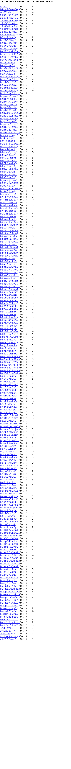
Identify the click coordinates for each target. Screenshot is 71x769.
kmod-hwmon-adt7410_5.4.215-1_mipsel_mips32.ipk (9, 233)
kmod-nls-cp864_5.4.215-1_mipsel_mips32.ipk (8, 492)
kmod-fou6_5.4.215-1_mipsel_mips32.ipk (7, 184)
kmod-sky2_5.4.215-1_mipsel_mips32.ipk (7, 576)
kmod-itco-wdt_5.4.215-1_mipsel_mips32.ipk (8, 373)
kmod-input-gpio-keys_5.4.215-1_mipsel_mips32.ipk (9, 304)
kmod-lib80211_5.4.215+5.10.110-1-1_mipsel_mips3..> (10, 399)
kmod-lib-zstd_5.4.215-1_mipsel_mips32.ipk (8, 398)
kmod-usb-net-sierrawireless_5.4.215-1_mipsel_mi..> (10, 654)
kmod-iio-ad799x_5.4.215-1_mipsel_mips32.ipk (8, 273)
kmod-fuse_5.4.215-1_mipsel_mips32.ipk (7, 213)
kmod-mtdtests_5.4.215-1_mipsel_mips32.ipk (8, 450)
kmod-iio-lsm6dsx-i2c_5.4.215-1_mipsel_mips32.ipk (9, 290)
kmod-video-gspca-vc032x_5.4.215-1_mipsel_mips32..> (10, 728)
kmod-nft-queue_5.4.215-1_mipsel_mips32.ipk (8, 482)
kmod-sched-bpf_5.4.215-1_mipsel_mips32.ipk (8, 554)
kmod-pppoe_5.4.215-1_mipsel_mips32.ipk (7, 536)
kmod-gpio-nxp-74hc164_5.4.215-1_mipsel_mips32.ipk (9, 219)
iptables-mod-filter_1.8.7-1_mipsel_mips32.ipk (9, 25)
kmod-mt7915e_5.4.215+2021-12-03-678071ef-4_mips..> (10, 444)
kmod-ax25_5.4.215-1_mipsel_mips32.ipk (7, 79)
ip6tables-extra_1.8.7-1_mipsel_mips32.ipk (8, 18)
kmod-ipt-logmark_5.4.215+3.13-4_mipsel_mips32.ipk (9, 346)
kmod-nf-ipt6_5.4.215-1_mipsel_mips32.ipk (8, 463)
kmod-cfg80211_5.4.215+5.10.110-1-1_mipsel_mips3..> (10, 112)
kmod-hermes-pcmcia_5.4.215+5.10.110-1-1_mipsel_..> (10, 224)
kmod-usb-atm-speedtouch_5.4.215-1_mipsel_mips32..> (10, 624)
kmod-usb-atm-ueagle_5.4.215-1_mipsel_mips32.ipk (9, 625)
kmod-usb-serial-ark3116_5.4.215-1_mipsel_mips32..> (10, 660)
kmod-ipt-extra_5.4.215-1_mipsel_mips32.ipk (8, 333)
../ (1, 4)
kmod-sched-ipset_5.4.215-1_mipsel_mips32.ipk (8, 559)
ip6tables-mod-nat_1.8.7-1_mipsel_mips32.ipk (8, 19)
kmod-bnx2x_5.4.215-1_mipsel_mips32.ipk (7, 88)
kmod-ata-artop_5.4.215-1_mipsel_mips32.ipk (8, 53)
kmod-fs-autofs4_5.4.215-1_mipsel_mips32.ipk (8, 187)
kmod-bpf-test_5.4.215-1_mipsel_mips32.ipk (8, 90)
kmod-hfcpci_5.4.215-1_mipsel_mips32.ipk (7, 228)
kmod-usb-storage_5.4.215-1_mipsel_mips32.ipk (8, 685)
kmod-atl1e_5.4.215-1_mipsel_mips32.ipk (7, 75)
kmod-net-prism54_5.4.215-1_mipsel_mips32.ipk (8, 455)
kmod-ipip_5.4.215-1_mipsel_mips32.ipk (7, 314)
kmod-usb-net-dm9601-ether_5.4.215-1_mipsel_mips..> (10, 642)
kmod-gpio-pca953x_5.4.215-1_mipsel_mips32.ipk (9, 220)
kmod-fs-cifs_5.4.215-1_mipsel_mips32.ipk (8, 189)
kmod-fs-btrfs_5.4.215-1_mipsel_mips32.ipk (8, 188)
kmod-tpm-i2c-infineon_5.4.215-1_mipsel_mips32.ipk (9, 616)
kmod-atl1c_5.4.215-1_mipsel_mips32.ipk (7, 74)
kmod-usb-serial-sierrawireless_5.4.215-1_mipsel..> (10, 676)
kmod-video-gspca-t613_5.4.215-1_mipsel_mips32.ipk (9, 726)
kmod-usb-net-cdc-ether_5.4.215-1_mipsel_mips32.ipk (10, 639)
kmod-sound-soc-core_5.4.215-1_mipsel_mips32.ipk (9, 597)
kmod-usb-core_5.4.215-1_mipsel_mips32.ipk (8, 629)
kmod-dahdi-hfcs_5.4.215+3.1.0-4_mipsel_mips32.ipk (9, 160)
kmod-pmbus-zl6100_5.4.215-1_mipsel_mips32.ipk (9, 532)
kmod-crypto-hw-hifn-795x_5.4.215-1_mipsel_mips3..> (10, 134)
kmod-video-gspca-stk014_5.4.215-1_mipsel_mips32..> (10, 724)
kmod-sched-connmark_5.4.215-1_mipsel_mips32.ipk (9, 556)
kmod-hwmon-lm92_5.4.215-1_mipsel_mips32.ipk (8, 245)
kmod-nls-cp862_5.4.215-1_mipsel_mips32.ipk (8, 491)
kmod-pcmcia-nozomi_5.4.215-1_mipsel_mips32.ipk (9, 519)
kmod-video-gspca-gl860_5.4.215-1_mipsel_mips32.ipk (10, 703)
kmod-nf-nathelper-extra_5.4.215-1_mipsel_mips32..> (10, 469)
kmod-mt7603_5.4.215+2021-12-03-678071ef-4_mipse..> (10, 428)
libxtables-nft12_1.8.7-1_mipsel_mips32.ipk (8, 758)
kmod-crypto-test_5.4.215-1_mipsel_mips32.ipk (8, 153)
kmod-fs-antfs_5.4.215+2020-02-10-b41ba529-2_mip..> (10, 186)
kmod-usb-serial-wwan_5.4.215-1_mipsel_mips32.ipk (9, 679)
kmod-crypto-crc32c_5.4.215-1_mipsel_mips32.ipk (9, 121)
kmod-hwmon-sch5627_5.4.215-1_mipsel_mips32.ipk (9, 250)
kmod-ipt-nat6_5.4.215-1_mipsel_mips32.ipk (8, 350)
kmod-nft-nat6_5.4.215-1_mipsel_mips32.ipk (8, 479)
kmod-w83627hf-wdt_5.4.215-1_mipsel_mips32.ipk (9, 743)
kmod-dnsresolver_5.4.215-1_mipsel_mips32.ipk (8, 167)
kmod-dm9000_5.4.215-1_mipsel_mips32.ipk (7, 164)
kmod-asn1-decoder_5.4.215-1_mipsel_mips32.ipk (9, 51)
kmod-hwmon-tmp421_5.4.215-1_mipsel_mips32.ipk (9, 253)
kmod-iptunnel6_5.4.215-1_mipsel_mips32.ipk (8, 368)
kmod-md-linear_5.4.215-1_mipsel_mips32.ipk (8, 408)
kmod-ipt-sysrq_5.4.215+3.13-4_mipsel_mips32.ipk (9, 362)
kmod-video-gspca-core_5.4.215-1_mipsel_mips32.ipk (9, 701)
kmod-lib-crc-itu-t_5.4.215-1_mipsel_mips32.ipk (9, 388)
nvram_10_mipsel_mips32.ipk (5, 762)
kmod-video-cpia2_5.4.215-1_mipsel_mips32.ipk (8, 699)
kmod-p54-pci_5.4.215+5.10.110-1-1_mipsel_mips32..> (10, 516)
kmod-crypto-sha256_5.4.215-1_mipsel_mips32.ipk (9, 152)
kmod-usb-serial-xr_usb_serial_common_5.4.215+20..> (10, 680)
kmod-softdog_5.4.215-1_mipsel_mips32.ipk (8, 579)
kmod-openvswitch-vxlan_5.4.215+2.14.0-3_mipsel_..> (10, 512)
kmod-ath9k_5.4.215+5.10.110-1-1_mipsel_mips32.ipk (9, 71)
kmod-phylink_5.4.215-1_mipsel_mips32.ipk (8, 529)
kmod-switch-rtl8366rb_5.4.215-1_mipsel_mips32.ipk (9, 609)
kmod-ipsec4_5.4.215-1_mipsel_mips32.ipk (7, 316)
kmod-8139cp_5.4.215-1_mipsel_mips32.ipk (7, 43)
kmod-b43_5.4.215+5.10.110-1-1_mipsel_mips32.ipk (9, 80)
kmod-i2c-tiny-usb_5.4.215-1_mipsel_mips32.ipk (9, 266)
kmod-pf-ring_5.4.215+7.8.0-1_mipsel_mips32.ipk (9, 525)
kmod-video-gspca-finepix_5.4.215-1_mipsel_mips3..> (10, 702)
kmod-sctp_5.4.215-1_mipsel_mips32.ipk (7, 565)
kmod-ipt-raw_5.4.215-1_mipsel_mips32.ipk (8, 359)
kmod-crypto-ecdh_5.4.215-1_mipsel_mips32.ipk (8, 126)
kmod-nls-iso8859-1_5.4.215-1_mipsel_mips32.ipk (9, 498)
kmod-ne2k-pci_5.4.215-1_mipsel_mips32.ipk (8, 454)
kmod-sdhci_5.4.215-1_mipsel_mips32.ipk (7, 566)
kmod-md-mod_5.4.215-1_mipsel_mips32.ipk (7, 409)
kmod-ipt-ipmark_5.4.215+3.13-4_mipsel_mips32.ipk (9, 338)
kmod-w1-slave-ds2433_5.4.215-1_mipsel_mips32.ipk (9, 739)
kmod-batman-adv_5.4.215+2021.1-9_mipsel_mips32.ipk (10, 83)
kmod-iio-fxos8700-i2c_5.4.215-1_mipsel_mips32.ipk (9, 285)
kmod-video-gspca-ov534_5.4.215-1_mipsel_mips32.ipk (10, 710)
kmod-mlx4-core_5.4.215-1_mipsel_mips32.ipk (8, 418)
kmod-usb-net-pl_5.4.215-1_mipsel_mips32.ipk (8, 649)
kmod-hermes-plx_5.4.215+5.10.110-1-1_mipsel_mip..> (10, 225)
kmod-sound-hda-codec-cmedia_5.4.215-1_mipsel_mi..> (10, 587)
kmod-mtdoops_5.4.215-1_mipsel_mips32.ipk (8, 449)
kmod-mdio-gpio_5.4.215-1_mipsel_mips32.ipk (8, 414)
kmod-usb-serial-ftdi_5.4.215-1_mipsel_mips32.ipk (9, 666)
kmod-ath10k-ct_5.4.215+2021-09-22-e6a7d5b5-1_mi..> (10, 62)
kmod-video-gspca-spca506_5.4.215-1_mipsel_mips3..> (10, 719)
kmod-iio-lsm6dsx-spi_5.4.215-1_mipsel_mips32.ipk (9, 291)
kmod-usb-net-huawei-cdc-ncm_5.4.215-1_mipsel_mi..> (10, 644)
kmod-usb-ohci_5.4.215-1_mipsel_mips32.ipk (8, 658)
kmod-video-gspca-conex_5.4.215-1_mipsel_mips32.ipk (10, 700)
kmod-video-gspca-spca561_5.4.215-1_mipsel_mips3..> (10, 721)
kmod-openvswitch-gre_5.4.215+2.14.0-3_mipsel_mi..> (10, 508)
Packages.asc (2, 6)
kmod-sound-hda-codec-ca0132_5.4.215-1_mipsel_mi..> (10, 585)
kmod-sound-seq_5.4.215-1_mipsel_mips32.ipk (8, 595)
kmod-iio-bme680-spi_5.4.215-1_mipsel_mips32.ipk (9, 276)
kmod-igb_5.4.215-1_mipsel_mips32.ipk (7, 271)
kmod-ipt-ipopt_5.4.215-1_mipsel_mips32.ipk (8, 339)
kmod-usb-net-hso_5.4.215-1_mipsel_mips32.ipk (8, 643)
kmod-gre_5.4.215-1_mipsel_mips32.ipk (7, 222)
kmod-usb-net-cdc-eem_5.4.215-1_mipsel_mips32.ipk (9, 638)
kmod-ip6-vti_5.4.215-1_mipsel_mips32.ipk (8, 312)
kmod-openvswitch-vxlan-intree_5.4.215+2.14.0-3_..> (10, 511)
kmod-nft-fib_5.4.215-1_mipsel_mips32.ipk (8, 478)
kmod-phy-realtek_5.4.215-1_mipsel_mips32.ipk (8, 527)
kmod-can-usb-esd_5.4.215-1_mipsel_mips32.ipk (8, 106)
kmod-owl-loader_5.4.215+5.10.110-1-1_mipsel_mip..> (10, 514)
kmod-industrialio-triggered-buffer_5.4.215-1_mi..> (10, 299)
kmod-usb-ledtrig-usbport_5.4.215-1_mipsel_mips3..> (10, 634)
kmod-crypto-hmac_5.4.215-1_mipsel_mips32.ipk (8, 132)
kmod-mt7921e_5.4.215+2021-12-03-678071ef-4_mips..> (10, 446)
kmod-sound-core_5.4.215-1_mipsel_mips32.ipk (8, 580)
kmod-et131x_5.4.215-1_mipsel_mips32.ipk (7, 177)
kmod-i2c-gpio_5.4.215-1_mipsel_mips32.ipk (8, 259)
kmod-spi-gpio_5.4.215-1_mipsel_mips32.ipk (8, 602)
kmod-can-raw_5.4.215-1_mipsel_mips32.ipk (8, 102)
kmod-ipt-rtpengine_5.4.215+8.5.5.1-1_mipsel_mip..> (10, 361)
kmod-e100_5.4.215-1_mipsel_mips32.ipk (7, 169)
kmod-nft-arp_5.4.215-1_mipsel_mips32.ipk (8, 475)
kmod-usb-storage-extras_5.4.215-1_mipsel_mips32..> (10, 683)
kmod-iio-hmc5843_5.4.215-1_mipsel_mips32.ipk (8, 288)
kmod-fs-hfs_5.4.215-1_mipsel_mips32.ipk (7, 196)
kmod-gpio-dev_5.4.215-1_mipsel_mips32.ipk (8, 217)
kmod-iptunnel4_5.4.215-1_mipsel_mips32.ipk (8, 367)
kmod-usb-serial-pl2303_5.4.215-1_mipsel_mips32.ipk (10, 674)
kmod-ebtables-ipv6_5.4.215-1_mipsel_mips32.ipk (9, 171)
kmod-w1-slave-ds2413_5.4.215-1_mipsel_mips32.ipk (9, 737)
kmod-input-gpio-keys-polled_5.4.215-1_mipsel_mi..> (10, 303)
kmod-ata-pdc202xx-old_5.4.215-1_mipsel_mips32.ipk (9, 57)
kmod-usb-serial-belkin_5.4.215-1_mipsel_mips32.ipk (10, 661)
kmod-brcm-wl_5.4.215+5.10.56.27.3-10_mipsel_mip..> (10, 92)
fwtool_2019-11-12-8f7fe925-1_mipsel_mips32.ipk (9, 17)
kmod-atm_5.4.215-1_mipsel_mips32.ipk (7, 76)
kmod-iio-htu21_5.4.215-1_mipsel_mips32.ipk (8, 289)
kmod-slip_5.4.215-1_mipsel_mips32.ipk (7, 578)
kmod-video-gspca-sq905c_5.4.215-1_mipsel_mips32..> (10, 723)
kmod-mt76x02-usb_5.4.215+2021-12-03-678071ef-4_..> (10, 439)
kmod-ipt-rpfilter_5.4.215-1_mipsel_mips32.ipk (9, 360)
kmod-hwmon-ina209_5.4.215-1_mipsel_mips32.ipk (9, 238)
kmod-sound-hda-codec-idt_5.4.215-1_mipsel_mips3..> (10, 589)
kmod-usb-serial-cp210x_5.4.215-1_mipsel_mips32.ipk (10, 663)
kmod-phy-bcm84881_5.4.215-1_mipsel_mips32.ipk (9, 526)
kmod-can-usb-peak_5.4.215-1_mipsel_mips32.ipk (9, 107)
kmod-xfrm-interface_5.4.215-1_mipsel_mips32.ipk (9, 748)
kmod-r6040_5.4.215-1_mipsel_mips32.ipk (7, 543)
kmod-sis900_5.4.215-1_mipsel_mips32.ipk (7, 573)
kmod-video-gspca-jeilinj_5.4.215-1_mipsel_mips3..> (10, 704)
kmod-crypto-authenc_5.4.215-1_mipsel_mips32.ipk (9, 116)
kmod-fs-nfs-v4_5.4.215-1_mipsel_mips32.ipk (8, 205)
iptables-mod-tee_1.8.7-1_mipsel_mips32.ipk (8, 35)
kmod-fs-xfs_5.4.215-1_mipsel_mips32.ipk (7, 212)
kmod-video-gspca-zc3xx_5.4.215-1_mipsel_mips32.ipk (10, 729)
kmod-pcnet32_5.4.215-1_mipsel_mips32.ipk (8, 524)
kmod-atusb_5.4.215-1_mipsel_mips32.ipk (7, 78)
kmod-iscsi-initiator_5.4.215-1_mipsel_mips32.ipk (9, 370)
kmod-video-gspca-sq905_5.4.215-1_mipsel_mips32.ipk (10, 722)
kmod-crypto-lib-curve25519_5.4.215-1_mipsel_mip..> (10, 139)
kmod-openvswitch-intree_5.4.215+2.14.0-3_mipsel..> (10, 509)
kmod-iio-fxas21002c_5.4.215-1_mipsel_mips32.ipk (9, 284)
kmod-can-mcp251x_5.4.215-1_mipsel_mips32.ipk (8, 101)
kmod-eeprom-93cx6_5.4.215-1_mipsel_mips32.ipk (9, 175)
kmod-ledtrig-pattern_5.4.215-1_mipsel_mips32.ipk (9, 384)
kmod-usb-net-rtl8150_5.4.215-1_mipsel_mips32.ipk (9, 652)
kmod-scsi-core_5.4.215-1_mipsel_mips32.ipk (8, 563)
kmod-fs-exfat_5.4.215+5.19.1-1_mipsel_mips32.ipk (9, 191)
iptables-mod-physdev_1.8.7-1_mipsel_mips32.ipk (9, 33)
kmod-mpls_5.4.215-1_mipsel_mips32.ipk (7, 421)
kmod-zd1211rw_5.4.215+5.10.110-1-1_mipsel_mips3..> (10, 749)
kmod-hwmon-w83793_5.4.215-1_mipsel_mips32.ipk (9, 255)
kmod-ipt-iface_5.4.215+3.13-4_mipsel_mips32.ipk (9, 337)
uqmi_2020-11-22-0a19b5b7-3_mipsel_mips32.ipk (8, 765)
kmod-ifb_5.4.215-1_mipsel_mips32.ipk (7, 270)
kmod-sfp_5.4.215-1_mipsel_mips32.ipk (7, 571)
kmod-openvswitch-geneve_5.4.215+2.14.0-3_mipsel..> (10, 506)
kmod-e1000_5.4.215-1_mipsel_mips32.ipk (7, 168)
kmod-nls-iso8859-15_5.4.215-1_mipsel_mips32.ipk (9, 497)
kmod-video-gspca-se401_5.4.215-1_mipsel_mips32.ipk (10, 713)
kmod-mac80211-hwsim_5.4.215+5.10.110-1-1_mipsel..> (10, 403)
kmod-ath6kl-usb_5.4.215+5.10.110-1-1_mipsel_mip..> (10, 68)
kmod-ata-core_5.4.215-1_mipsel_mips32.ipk (8, 54)
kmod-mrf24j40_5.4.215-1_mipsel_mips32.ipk (8, 423)
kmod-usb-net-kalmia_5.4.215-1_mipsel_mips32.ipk (9, 646)
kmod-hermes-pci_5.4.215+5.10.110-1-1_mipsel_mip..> (10, 223)
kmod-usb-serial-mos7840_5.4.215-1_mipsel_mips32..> (10, 671)
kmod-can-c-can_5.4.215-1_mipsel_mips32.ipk (8, 99)
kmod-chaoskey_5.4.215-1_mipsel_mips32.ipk (8, 113)
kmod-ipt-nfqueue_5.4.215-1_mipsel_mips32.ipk (8, 353)
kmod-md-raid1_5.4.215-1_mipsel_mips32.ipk (8, 412)
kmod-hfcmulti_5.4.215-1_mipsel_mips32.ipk (8, 227)
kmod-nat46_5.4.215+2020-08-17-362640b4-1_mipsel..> (10, 451)
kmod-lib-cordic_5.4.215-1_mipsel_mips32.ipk (8, 386)
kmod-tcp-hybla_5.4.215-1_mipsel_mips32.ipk (8, 612)
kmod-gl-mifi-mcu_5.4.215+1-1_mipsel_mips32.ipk (9, 214)
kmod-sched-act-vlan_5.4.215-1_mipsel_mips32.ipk (9, 553)
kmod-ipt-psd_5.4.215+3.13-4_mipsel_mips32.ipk (9, 357)
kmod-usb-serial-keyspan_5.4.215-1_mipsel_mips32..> (10, 669)
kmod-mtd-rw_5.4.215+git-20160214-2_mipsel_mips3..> (10, 448)
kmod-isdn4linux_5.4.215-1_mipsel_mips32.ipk (8, 371)
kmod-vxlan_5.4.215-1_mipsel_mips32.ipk (7, 733)
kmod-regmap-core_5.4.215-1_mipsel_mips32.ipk (8, 546)
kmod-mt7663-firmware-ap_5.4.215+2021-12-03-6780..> (10, 432)
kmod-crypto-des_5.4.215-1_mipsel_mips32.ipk (8, 124)
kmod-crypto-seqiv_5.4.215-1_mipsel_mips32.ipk (9, 150)
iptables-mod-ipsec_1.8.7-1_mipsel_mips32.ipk (8, 29)
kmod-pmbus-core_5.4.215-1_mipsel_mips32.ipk (8, 531)
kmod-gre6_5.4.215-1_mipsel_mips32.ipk (7, 221)
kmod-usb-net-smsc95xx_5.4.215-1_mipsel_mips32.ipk (9, 655)
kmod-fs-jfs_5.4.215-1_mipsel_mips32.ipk (7, 198)
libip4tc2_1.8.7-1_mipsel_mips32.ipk (7, 754)
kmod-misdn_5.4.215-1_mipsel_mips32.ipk (7, 417)
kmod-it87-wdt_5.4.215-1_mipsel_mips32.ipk (8, 372)
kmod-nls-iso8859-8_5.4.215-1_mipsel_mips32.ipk (9, 501)
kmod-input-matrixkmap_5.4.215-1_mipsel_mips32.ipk (9, 305)
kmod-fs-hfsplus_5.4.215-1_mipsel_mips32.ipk (8, 197)
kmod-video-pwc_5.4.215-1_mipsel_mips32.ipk (8, 730)
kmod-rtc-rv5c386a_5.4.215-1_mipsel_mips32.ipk (9, 551)
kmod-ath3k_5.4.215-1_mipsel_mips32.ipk (7, 65)
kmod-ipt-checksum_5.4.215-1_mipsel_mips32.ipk (9, 320)
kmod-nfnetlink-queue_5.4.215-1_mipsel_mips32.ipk (9, 473)
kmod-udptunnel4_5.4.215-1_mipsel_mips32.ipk (8, 620)
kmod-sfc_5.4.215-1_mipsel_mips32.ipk (7, 570)
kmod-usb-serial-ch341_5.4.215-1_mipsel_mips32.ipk (9, 662)
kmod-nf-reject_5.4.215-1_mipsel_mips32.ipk (8, 472)
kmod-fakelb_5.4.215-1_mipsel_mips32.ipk (7, 179)
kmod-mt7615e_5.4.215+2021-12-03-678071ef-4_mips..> (10, 431)
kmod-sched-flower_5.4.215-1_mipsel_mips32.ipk (9, 558)
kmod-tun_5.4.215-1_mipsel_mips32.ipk (7, 619)
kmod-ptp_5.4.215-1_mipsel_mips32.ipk (7, 542)
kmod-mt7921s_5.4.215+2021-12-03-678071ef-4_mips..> (10, 447)
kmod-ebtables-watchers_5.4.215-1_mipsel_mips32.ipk (10, 172)
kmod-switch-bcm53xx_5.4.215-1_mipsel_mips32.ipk (9, 605)
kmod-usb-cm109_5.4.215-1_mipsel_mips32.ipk (8, 628)
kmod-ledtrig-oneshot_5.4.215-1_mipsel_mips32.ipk (9, 383)
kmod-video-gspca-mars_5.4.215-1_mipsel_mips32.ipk (9, 707)
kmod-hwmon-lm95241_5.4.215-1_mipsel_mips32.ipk (9, 246)
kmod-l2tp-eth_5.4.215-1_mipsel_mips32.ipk (8, 376)
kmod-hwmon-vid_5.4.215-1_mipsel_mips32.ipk (8, 254)
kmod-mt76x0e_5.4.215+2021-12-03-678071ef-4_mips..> (10, 440)
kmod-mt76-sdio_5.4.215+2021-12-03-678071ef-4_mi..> (10, 426)
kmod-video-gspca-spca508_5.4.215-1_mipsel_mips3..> (10, 720)
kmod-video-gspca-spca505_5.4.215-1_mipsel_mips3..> (10, 718)
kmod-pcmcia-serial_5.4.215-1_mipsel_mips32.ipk (9, 522)
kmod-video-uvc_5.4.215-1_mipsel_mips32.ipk (8, 731)
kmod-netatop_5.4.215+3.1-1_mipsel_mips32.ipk (8, 457)
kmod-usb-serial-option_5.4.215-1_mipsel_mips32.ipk (10, 672)
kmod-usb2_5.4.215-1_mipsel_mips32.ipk (7, 690)
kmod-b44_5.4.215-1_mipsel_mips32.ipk (7, 82)
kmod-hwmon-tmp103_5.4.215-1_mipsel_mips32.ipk (9, 252)
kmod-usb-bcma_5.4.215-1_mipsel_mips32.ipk (8, 627)
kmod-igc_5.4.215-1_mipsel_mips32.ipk (7, 272)
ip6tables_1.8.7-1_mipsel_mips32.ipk (7, 20)
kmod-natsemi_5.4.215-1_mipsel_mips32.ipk (8, 452)
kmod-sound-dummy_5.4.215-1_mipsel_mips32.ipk (8, 581)
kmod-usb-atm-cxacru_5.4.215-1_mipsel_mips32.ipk (9, 623)
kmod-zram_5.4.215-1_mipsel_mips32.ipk (7, 750)
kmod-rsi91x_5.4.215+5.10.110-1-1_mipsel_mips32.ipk (10, 550)
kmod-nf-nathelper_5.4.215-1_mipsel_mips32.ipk (9, 470)
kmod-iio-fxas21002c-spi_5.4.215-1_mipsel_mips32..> (10, 283)
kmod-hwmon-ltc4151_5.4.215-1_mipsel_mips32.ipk (9, 247)
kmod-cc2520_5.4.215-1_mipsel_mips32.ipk (7, 111)
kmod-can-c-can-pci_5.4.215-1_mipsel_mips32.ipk (9, 98)
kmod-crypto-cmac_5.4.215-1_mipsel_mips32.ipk (8, 119)
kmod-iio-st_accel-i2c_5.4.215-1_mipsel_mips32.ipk (9, 295)
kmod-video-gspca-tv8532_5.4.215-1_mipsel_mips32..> (10, 727)
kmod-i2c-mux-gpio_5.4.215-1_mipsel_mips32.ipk (9, 260)
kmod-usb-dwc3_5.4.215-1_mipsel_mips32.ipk (8, 631)
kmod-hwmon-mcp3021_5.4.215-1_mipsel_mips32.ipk (9, 248)
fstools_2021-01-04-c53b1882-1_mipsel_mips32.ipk (9, 16)
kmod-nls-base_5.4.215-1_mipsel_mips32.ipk (8, 485)
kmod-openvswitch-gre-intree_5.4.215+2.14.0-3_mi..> (10, 507)
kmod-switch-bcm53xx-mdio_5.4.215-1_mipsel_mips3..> (10, 604)
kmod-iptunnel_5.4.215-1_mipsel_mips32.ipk (8, 369)
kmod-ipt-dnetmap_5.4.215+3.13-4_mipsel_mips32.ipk (9, 332)
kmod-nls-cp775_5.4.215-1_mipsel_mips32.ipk (8, 488)
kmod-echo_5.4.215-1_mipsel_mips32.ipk (7, 174)
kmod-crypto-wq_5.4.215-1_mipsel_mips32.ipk (8, 155)
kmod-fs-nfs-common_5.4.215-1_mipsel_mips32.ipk (9, 203)
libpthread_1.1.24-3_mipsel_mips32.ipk (7, 755)
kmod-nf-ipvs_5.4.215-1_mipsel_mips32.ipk (8, 466)
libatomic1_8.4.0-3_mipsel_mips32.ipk (7, 751)
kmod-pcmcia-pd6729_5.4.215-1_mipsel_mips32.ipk (9, 520)
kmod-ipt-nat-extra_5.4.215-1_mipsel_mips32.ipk (9, 349)
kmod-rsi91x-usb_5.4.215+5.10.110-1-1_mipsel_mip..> (10, 549)
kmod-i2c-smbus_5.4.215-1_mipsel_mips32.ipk (8, 265)
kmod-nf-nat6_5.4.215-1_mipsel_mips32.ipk (8, 467)
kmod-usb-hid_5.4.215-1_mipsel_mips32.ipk (8, 633)
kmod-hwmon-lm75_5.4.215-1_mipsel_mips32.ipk (8, 242)
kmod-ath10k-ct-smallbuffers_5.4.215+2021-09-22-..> (10, 61)
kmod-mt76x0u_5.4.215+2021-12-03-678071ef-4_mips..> (10, 441)
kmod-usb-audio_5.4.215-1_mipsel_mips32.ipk (8, 626)
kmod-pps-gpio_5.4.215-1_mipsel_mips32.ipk (8, 539)
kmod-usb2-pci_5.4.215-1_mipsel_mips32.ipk (8, 689)
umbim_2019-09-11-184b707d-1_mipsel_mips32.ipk (9, 764)
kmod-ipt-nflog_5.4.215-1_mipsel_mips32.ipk (8, 352)
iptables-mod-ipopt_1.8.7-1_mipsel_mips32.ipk (8, 27)
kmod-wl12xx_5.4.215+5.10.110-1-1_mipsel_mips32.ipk (10, 746)
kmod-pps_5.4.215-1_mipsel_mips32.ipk (7, 541)
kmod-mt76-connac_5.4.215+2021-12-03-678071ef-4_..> (10, 424)
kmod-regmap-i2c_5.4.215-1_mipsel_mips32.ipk (8, 547)
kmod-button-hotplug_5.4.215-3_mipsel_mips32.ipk (9, 95)
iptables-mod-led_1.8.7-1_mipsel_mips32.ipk (8, 30)
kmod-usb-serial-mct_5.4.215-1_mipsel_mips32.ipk (9, 670)
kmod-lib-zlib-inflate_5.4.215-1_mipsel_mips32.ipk (9, 397)
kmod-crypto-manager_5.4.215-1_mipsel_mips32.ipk (9, 141)
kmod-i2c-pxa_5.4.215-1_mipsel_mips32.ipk (8, 264)
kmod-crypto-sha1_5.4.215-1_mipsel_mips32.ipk (8, 151)
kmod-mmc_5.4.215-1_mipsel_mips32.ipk (7, 420)
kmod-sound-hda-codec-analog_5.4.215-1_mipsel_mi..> (10, 583)
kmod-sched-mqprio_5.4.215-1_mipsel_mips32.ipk (9, 560)
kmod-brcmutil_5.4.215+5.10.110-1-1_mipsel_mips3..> (10, 93)
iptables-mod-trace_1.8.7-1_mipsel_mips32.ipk (8, 37)
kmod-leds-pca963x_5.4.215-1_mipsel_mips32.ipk (9, 380)
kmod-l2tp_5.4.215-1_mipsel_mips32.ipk (7, 378)
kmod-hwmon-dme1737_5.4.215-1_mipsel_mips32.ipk (9, 236)
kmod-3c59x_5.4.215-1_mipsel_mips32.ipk (7, 41)
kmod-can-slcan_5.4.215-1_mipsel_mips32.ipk (8, 103)
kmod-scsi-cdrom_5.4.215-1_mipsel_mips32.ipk (8, 562)
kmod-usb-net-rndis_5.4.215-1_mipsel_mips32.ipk (9, 651)
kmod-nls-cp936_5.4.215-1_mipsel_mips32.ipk (8, 495)
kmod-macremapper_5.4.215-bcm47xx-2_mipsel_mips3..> (10, 405)
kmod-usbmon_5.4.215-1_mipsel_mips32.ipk (7, 694)
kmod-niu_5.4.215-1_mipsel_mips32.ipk (7, 483)
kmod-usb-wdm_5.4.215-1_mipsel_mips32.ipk (8, 687)
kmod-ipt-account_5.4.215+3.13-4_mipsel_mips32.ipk (9, 319)
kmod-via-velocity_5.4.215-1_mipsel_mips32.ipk (9, 697)
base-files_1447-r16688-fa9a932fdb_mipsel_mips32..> (10, 9)
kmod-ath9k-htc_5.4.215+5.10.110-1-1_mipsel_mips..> (10, 70)
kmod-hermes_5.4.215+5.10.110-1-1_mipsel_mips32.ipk (10, 226)
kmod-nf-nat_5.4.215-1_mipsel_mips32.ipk (7, 468)
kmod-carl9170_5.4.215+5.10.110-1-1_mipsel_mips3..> (10, 110)
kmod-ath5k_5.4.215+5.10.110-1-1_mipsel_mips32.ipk (9, 66)
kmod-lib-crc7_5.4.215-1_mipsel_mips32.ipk (8, 390)
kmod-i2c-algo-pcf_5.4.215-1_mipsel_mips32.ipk (9, 258)
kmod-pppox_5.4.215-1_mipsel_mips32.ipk (7, 538)
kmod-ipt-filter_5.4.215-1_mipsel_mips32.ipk (8, 334)
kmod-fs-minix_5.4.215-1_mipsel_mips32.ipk (8, 200)
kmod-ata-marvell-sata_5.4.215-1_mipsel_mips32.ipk (9, 55)
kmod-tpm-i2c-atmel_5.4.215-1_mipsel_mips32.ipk (9, 615)
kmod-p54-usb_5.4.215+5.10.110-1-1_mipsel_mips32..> (10, 517)
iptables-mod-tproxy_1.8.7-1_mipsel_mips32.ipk (9, 36)
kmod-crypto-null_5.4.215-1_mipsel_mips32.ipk (8, 145)
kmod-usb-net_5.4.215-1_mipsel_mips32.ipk (8, 656)
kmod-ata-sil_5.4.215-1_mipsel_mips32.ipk (8, 60)
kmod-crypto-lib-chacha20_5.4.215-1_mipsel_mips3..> (10, 137)
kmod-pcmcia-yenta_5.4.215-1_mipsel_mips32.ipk (9, 523)
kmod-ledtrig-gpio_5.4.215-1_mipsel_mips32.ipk (9, 382)
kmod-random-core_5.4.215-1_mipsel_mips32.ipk (8, 545)
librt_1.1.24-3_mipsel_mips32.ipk (6, 756)
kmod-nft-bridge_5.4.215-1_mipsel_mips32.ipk (8, 476)
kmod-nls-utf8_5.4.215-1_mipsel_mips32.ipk (8, 503)
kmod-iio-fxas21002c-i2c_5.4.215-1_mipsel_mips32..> (10, 282)
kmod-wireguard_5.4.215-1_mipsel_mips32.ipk (8, 745)
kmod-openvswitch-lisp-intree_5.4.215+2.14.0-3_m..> (10, 510)
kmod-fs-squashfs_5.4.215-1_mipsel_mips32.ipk (8, 209)
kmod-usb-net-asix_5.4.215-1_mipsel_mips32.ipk (9, 637)
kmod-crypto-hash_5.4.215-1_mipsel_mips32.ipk (8, 131)
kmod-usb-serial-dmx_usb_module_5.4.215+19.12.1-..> (10, 664)
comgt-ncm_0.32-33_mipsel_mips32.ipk (7, 13)
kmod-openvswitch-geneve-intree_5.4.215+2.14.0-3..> (10, 505)
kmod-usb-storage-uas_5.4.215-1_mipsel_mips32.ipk (9, 684)
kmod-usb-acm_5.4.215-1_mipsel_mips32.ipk (8, 622)
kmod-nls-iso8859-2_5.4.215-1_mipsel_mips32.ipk (9, 499)
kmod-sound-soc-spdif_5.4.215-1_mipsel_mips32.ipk (9, 598)
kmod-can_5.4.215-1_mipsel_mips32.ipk (7, 109)
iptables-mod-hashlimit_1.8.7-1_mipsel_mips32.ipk (9, 26)
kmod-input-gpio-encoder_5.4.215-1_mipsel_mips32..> (10, 302)
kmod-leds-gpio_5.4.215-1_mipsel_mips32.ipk (8, 379)
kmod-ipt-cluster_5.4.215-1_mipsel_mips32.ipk (8, 321)
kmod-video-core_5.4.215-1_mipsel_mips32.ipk (8, 698)
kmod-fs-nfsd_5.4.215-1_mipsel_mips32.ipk (8, 206)
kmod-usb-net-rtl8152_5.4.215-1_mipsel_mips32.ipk (9, 653)
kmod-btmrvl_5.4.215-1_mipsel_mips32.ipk (7, 94)
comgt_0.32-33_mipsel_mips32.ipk (6, 14)
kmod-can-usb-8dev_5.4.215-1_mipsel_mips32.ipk (9, 104)
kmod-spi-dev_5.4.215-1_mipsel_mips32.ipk (8, 601)
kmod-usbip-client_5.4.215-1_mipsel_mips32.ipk (9, 692)
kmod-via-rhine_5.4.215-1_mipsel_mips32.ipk (8, 696)
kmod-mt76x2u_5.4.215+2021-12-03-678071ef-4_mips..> (10, 443)
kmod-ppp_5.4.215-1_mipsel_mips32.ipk (7, 534)
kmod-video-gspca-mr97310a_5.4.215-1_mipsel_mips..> (10, 708)
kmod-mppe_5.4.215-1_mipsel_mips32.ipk (7, 422)
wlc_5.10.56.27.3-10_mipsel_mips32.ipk (7, 767)
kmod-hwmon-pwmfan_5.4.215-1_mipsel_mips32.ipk (9, 249)
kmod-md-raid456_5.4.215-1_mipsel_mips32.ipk (8, 413)
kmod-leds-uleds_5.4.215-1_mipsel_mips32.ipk (8, 381)
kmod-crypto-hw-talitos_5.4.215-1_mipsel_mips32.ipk (10, 136)
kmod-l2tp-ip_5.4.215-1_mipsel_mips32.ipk (8, 377)
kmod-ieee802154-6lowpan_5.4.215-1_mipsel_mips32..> (10, 268)
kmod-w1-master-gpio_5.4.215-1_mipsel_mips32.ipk (9, 736)
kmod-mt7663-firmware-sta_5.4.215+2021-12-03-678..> (10, 433)
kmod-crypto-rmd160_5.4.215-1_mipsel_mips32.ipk (9, 148)
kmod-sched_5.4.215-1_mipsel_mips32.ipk (7, 561)
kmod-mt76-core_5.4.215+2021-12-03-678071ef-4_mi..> (10, 425)
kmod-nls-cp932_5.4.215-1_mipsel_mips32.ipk (8, 494)
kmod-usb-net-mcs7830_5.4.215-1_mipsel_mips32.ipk (9, 648)
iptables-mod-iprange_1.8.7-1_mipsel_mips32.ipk (9, 28)
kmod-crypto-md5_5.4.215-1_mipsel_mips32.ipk (8, 143)
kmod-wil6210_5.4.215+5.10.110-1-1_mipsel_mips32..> (10, 744)
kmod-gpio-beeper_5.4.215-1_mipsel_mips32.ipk (8, 215)
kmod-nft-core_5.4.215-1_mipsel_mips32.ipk (8, 477)
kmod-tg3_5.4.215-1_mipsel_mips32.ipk (7, 613)
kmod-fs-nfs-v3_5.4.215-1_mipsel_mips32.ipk (8, 204)
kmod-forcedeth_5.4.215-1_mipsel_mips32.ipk (8, 183)
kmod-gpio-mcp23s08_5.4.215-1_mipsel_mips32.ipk (9, 218)
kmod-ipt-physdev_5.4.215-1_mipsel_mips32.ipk (8, 355)
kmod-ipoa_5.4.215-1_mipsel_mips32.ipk (7, 315)
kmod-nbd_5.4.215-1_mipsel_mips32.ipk (7, 453)
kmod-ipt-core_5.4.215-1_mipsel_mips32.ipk (8, 328)
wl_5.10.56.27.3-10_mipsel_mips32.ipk (7, 766)
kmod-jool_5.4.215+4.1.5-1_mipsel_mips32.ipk (8, 375)
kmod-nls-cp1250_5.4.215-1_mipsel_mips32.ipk (8, 486)
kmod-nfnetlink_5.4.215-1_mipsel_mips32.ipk (8, 474)
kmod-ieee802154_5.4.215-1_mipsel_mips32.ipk (8, 269)
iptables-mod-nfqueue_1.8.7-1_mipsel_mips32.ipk (9, 32)
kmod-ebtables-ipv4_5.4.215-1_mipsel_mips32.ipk (9, 170)
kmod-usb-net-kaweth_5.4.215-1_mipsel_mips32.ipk (9, 647)
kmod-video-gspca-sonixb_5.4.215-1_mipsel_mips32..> (10, 715)
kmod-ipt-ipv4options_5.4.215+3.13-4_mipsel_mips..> (10, 343)
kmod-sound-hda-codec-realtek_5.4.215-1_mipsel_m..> (10, 590)
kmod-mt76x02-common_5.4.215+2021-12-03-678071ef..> (10, 438)
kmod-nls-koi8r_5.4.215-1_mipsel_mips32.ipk (8, 502)
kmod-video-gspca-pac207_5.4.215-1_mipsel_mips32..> (10, 711)
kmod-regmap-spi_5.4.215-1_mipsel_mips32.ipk (8, 548)
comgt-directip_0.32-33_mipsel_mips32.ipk (8, 12)
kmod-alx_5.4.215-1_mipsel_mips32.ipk (7, 47)
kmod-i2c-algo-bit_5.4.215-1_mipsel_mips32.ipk (9, 256)
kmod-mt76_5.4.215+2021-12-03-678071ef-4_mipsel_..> (10, 436)
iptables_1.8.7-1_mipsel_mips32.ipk (6, 39)
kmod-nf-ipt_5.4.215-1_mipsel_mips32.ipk (7, 464)
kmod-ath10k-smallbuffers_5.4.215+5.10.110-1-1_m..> (10, 63)
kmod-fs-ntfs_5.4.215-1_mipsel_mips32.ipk (8, 207)
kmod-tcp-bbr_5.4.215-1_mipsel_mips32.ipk (8, 611)
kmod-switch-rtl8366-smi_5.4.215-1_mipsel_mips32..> (10, 608)
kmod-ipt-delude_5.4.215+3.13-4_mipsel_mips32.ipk (9, 330)
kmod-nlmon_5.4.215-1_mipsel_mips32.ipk (7, 484)
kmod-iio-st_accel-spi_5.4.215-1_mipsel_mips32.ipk (9, 296)
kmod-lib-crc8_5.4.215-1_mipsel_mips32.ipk (8, 391)
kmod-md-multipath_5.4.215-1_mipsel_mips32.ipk (9, 410)
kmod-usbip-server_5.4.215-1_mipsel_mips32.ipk (9, 693)
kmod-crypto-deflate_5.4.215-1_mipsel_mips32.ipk (9, 123)
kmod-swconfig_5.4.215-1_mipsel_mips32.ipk (8, 603)
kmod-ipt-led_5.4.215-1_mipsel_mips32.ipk (8, 344)
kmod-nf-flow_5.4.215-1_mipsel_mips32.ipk (8, 462)
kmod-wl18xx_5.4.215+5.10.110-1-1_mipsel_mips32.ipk (10, 747)
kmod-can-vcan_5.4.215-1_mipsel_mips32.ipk (8, 108)
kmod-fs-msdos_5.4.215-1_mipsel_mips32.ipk (8, 201)
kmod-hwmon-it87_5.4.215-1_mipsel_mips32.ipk (8, 240)
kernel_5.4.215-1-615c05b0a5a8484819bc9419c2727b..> (10, 40)
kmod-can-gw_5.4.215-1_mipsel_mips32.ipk (7, 100)
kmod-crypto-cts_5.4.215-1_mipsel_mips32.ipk (8, 122)
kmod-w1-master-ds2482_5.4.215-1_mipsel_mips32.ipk (9, 734)
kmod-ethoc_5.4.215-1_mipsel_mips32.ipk (7, 178)
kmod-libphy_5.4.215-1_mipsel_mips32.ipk (7, 400)
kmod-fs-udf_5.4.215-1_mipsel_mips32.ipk (7, 210)
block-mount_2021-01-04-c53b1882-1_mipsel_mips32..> (10, 10)
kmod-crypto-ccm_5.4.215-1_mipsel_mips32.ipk (8, 118)
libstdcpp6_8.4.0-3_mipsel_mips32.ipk (7, 757)
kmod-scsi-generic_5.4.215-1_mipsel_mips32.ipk (9, 564)
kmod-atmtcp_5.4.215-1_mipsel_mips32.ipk (7, 77)
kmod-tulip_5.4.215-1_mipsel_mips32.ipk (7, 618)
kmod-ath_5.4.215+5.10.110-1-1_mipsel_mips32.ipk (9, 72)
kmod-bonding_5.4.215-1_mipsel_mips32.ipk (8, 89)
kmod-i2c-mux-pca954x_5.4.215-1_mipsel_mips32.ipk (9, 262)
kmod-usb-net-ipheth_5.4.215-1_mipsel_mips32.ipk (9, 645)
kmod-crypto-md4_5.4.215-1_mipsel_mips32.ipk (8, 142)
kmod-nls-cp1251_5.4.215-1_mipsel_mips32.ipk (8, 487)
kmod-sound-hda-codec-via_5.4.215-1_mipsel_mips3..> (10, 592)
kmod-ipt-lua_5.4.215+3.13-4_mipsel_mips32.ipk (9, 348)
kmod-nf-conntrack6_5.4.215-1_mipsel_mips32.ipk (9, 460)
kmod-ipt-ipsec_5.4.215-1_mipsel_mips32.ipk (8, 342)
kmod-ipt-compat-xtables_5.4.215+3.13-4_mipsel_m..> (10, 323)
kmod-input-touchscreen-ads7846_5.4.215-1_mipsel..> (10, 307)
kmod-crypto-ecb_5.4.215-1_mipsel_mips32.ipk (8, 125)
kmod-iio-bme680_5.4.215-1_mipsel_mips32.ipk (8, 277)
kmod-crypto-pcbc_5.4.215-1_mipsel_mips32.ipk (8, 146)
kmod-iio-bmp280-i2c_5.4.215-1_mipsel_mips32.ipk (9, 278)
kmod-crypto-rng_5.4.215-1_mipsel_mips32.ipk (8, 149)
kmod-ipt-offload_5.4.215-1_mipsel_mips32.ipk (8, 354)
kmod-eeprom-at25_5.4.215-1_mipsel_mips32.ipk (8, 176)
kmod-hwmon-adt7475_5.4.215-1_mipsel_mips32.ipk (9, 234)
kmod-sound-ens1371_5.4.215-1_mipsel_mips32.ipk (9, 582)
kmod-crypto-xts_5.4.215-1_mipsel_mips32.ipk (8, 157)
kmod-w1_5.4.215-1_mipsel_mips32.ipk (7, 742)
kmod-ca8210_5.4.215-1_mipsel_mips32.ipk (7, 96)
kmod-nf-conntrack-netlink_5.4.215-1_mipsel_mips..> (10, 459)
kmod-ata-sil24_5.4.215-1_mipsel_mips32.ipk (8, 59)
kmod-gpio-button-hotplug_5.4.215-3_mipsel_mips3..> (10, 216)
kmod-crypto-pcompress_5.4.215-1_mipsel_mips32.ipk (9, 147)
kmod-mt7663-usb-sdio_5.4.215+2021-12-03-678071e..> (10, 434)
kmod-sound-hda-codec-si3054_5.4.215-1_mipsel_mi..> (10, 591)
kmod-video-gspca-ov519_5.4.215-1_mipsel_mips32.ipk (10, 709)
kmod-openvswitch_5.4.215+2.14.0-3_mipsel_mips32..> (10, 513)
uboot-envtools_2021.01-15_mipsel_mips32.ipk (8, 763)
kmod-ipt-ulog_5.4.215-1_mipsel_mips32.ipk (8, 366)
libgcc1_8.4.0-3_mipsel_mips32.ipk (6, 753)
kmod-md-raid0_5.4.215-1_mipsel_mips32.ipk (8, 411)
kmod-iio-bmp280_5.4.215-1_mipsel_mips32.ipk (8, 280)
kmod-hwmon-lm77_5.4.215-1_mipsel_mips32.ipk (8, 243)
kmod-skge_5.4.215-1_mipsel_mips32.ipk (7, 575)
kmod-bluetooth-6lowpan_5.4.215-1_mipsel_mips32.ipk (10, 85)
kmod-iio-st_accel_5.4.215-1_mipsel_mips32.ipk (9, 297)
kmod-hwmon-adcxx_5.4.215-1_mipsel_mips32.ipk (8, 231)
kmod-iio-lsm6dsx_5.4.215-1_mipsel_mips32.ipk (8, 292)
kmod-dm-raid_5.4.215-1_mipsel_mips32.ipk (8, 163)
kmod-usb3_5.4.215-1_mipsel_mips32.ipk (7, 691)
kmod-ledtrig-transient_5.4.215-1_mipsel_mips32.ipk (10, 385)
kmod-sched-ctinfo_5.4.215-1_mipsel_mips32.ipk (9, 557)
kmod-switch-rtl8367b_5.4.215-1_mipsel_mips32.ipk (9, 610)
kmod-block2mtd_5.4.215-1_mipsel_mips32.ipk (8, 84)
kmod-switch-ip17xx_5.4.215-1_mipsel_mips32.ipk (9, 606)
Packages (1, 5)
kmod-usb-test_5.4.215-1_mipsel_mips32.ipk (8, 686)
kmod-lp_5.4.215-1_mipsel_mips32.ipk (7, 402)
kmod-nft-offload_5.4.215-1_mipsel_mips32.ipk (8, 481)
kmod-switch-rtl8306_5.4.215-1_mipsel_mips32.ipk (9, 607)
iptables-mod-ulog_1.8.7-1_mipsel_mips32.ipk (8, 38)
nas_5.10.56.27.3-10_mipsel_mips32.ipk (7, 761)
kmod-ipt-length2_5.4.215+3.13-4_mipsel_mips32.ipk (9, 345)
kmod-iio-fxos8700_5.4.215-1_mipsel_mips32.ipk (9, 287)
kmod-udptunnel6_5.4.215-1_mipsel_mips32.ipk (8, 621)
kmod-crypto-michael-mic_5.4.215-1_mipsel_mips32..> (10, 144)
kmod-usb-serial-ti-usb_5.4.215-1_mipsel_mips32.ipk (10, 678)
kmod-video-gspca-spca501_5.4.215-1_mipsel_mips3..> (10, 717)
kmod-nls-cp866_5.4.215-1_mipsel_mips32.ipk (8, 493)
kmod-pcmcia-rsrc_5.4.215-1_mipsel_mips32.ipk (8, 521)
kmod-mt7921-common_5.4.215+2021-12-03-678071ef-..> (10, 445)
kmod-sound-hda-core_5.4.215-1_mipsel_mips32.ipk (9, 593)
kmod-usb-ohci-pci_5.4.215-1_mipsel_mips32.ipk (9, 657)
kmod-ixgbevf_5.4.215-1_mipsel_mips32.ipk (8, 374)
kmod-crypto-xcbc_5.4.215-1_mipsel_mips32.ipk (8, 156)
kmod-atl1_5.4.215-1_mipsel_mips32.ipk (7, 73)
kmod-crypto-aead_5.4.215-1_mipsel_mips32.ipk (8, 114)
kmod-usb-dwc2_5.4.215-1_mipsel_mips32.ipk (8, 630)
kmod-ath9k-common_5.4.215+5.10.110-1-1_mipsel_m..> (10, 69)
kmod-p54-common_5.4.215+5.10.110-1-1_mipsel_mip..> (10, 515)
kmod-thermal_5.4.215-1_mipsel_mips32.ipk (8, 614)
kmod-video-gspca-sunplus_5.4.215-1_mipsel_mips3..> (10, 725)
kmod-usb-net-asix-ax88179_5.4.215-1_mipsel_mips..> (10, 636)
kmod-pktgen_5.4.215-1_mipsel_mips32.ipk (7, 530)
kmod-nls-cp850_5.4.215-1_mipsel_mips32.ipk (8, 489)
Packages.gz (2, 7)
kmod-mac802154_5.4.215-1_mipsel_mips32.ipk (8, 404)
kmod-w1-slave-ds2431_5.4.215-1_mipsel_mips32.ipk (9, 738)
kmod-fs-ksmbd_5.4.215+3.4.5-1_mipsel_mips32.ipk (9, 199)
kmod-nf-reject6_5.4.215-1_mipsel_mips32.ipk (8, 471)
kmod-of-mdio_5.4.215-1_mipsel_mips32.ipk (8, 504)
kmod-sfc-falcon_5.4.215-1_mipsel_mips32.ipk (8, 569)
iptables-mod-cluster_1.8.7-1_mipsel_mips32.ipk (9, 22)
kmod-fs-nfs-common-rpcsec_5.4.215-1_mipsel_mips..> (10, 202)
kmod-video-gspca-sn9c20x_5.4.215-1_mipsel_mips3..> (10, 714)
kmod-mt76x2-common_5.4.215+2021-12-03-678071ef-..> (10, 442)
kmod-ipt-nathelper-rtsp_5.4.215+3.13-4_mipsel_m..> (10, 351)
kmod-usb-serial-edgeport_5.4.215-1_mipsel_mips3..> (10, 665)
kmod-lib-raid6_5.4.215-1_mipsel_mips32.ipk (8, 394)
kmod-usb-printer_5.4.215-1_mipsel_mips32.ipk (8, 659)
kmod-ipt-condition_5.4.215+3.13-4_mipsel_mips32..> (10, 324)
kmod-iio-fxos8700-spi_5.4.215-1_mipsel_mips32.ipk (9, 286)
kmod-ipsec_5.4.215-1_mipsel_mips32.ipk (7, 318)
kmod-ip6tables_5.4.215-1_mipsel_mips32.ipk (8, 313)
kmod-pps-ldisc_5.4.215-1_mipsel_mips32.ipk (8, 540)
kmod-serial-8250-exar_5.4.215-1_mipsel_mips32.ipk (9, 567)
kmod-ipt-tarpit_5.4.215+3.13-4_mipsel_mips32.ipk (9, 363)
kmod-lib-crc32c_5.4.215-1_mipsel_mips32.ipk (8, 389)
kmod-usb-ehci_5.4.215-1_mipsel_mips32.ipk (8, 632)
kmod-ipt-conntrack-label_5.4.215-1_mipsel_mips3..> (10, 326)
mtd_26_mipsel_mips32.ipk (5, 760)
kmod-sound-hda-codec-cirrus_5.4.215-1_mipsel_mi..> (10, 586)
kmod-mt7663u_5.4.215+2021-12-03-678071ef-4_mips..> (10, 435)
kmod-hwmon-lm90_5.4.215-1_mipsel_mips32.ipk (8, 244)
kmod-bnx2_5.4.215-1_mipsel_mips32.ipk (7, 87)
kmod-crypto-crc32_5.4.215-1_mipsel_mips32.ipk (9, 120)
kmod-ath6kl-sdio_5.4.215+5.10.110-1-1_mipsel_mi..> (10, 67)
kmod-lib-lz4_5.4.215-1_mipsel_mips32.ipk (8, 392)
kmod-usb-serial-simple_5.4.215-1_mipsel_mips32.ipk (10, 677)
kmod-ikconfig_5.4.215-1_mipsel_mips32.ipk (8, 298)
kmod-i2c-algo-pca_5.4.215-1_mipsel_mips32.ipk (9, 257)
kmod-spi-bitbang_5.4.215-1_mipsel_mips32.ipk (8, 600)
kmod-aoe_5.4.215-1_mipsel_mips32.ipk (7, 48)
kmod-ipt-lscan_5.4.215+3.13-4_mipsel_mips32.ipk (9, 347)
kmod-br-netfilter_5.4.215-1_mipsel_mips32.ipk (9, 91)
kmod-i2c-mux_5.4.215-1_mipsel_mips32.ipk (8, 263)
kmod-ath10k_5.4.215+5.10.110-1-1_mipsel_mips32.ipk (10, 64)
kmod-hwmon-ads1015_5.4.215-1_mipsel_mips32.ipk (9, 232)
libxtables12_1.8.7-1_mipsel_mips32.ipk (7, 759)
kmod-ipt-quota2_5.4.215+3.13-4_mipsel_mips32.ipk (9, 358)
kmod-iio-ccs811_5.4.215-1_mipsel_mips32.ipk (8, 281)
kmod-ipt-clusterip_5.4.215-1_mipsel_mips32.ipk (9, 322)
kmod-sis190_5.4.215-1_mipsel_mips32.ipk (7, 572)
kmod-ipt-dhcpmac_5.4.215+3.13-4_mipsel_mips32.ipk (9, 331)
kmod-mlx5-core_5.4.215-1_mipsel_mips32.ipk (8, 419)
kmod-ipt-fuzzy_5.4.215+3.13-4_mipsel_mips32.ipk (9, 335)
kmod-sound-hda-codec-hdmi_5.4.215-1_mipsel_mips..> (10, 588)
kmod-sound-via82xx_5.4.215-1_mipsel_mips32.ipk (9, 599)
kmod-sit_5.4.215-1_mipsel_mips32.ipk (7, 574)
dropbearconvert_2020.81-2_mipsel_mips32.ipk (8, 15)
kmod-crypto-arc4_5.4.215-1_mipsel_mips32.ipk (8, 115)
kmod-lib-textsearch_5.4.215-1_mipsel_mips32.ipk (9, 395)
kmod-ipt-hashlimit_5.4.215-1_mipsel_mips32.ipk (9, 336)
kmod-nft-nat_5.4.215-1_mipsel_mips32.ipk (8, 480)
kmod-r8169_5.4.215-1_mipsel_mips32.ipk (7, 544)
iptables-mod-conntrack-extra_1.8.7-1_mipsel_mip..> (10, 23)
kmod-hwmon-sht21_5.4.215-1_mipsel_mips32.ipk (8, 251)
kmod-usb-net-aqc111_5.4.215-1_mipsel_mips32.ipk (9, 635)
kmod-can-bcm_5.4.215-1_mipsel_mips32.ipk (8, 97)
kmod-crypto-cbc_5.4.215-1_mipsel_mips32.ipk (8, 117)
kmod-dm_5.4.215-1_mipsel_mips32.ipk (7, 165)
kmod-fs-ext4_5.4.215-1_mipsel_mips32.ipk (8, 193)
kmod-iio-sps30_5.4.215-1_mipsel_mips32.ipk (8, 294)
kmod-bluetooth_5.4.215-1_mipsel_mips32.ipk (8, 86)
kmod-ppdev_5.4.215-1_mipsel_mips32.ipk (7, 533)
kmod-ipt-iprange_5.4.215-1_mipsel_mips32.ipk (8, 341)
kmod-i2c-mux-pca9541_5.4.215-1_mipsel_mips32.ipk (9, 261)
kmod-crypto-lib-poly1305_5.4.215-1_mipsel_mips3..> (10, 140)
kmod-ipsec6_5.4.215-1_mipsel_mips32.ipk (7, 317)
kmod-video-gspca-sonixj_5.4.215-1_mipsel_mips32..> (10, 716)
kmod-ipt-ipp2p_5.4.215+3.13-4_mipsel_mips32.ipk (9, 340)
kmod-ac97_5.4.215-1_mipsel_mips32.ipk (7, 45)
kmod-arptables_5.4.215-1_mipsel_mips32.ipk (8, 50)
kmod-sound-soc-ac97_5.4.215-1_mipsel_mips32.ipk (9, 596)
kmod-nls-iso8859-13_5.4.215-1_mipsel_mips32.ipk (9, 496)
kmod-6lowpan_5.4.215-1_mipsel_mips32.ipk (8, 42)
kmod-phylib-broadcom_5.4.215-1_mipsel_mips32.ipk (9, 528)
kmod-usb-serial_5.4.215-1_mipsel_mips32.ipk (8, 681)
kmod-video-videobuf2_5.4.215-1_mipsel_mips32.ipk (9, 732)
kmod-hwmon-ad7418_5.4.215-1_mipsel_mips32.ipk (9, 230)
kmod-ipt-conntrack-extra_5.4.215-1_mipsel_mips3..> (10, 325)
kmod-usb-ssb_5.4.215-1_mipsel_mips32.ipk (8, 682)
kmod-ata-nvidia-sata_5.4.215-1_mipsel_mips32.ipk (9, 56)
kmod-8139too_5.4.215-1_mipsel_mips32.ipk (8, 44)
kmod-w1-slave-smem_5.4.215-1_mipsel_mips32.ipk (9, 740)
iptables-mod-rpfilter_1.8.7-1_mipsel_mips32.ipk (9, 34)
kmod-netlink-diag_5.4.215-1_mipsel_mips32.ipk (9, 458)
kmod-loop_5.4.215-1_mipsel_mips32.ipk (7, 401)
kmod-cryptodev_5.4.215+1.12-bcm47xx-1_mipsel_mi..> (10, 158)
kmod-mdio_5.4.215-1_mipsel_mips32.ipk (7, 415)
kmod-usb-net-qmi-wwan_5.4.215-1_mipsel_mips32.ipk (9, 650)
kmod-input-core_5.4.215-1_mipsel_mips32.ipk (8, 300)
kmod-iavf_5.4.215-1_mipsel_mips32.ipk (7, 267)
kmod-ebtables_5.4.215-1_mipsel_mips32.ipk (8, 173)
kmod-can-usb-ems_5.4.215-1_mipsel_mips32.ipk (8, 105)
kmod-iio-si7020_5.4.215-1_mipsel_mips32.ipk (8, 293)
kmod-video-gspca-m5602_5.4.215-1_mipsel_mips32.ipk (10, 706)
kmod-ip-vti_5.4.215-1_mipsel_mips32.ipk (7, 310)
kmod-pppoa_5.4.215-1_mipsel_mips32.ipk (7, 535)
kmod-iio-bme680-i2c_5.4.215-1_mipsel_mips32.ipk (9, 275)
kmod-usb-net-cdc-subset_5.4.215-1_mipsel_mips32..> (10, 641)
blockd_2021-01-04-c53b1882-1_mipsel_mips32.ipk (9, 11)
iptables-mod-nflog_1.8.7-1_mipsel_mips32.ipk (8, 31)
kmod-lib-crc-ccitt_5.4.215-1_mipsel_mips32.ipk (9, 387)
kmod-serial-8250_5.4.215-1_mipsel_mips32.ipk (8, 568)
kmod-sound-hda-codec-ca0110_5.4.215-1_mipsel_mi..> (10, 584)
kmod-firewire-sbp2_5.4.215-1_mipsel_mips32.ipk (9, 182)
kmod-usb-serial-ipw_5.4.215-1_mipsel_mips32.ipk (9, 668)
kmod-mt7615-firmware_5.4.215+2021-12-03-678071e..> (10, 430)
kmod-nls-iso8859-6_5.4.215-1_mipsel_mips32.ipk (9, 500)
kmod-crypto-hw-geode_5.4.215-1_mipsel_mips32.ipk (9, 133)
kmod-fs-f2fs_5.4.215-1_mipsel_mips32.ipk (8, 194)
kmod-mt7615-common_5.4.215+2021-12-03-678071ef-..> (10, 429)
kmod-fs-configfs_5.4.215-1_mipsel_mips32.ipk (8, 190)
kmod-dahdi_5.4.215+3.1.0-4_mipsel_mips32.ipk (8, 161)
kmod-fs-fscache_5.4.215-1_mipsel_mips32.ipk (8, 195)
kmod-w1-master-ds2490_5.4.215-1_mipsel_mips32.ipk (9, 735)
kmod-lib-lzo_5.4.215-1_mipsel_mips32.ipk (8, 393)
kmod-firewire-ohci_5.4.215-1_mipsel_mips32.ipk (9, 181)
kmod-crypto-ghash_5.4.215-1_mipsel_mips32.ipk (9, 130)
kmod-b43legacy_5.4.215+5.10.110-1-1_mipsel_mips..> (10, 81)
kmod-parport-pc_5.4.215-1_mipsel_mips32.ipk (8, 518)
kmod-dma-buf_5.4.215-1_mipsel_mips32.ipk (8, 166)
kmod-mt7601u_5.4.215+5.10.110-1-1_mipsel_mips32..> (10, 427)
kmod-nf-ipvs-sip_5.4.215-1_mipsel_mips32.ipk (8, 465)
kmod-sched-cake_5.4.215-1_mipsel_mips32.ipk (8, 555)
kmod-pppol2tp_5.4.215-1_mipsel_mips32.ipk (8, 537)
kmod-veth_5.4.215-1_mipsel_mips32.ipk (7, 695)
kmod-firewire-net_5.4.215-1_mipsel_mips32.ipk (9, 180)
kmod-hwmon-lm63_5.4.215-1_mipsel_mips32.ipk (8, 241)
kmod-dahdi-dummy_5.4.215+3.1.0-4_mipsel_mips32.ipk (10, 159)
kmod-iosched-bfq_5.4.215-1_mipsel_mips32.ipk (8, 309)
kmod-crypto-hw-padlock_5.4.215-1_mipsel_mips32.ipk (10, 135)
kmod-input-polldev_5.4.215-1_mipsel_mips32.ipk (9, 306)
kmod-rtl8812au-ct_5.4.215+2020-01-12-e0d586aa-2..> (10, 552)
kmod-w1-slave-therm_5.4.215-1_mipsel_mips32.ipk (9, 741)
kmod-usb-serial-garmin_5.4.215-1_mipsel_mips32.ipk (10, 667)
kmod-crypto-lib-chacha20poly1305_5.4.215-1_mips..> (10, 138)
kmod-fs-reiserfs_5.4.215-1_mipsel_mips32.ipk (8, 208)
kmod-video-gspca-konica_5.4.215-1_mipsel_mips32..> (10, 705)
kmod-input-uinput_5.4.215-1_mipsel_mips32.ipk (9, 308)
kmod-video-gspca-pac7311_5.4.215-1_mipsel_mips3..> (10, 712)
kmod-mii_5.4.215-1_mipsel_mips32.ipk (7, 416)
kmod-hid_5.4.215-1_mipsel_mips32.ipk (7, 229)
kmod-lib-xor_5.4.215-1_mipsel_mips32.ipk (8, 396)
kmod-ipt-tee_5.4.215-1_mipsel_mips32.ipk (8, 364)
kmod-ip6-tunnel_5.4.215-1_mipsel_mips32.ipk (8, 311)
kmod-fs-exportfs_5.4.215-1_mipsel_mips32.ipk (8, 192)
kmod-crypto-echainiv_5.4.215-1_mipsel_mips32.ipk (9, 127)
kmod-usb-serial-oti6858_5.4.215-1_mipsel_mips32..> (10, 673)
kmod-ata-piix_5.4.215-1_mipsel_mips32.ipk (8, 58)
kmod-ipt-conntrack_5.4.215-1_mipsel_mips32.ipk (9, 327)
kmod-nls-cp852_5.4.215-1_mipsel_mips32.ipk (8, 490)
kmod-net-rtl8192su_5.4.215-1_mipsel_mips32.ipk (9, 456)
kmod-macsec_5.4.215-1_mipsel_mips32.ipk (7, 406)
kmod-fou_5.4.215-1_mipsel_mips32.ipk (7, 185)
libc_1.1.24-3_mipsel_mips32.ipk (6, 752)
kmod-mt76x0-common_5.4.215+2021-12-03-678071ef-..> (10, 437)
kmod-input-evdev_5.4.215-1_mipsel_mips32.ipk (8, 301)
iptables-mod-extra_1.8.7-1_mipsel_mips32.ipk (8, 24)
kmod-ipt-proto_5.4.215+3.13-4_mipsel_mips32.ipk (9, 356)
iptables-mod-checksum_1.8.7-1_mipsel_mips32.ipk (9, 21)
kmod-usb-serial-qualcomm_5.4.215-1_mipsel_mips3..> (10, 675)
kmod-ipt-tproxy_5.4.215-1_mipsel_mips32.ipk (8, 365)
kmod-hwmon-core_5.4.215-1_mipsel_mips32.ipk (8, 235)
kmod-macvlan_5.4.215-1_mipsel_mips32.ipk (8, 407)
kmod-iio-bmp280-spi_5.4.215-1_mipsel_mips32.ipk (9, 279)
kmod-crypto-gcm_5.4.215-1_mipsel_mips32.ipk (8, 129)
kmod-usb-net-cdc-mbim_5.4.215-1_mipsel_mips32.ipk (9, 640)
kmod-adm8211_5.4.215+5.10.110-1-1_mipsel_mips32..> (10, 46)
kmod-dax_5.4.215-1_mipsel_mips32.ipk (7, 162)
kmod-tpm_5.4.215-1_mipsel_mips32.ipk (7, 617)
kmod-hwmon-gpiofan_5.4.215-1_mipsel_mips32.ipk (9, 237)
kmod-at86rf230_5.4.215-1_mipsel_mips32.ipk (8, 52)
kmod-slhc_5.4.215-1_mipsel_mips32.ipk (7, 577)
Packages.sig (2, 8)
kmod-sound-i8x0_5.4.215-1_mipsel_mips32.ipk (8, 594)
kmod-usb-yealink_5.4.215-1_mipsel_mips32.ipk (8, 688)
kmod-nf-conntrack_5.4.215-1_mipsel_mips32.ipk (9, 461)
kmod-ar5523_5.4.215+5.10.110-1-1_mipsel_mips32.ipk (10, 49)
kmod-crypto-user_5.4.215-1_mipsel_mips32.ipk (8, 154)
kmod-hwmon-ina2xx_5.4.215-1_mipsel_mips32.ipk (9, 239)
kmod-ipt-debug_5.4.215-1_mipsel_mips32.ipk (8, 329)
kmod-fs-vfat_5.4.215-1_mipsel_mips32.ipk (8, 211)
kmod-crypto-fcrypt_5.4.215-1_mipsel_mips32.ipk (9, 128)
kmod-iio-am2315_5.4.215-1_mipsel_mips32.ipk (8, 274)
